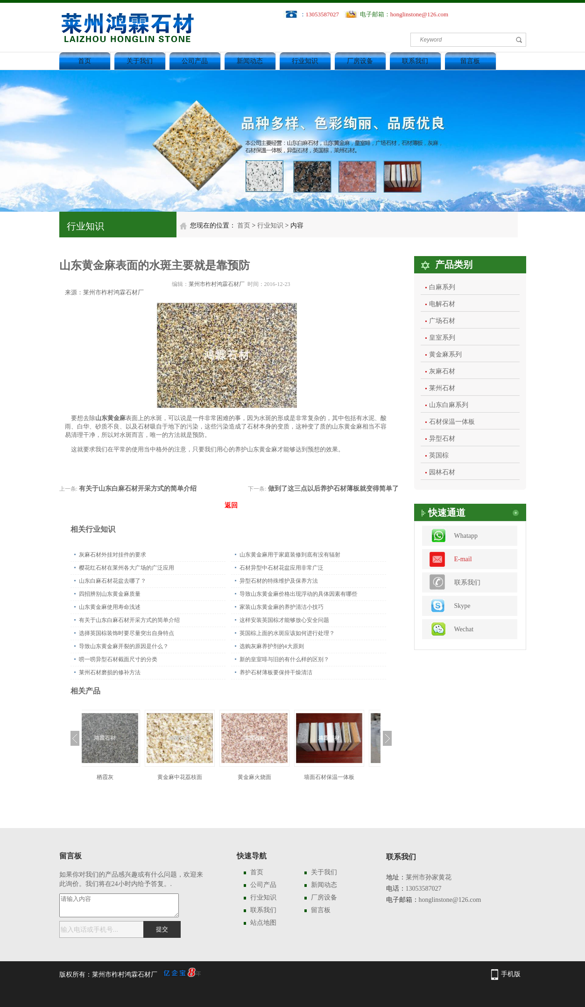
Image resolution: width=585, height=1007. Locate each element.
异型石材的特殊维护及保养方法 (279, 581)
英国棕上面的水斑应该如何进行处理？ (287, 633)
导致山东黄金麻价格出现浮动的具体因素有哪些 (298, 594)
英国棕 (439, 455)
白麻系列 (442, 287)
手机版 (511, 974)
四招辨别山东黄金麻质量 (110, 594)
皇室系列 (442, 337)
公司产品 (195, 60)
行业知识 (305, 60)
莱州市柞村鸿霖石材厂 (217, 284)
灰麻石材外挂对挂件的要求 (112, 554)
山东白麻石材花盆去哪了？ (112, 581)
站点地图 (263, 922)
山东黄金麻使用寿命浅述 (110, 607)
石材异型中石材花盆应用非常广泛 (282, 567)
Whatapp (466, 535)
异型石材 (442, 438)
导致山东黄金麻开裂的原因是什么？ (124, 646)
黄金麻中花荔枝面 (193, 777)
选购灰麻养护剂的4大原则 (272, 646)
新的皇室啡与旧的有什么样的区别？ (284, 659)
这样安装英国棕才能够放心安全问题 (284, 620)
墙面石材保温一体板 (343, 777)
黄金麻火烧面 (268, 777)
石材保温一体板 (452, 421)
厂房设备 (360, 60)
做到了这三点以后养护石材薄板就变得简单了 (333, 488)
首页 (84, 60)
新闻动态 (250, 60)
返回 (231, 505)
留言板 (470, 60)
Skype (462, 605)
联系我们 (415, 60)
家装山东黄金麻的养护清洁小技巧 (282, 607)
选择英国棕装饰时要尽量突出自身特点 (126, 633)
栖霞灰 (119, 777)
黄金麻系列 (445, 354)
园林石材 (442, 472)
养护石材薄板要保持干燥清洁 (276, 672)
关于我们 (140, 60)
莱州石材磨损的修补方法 (110, 672)
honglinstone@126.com (419, 14)
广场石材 (442, 320)
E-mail (463, 559)
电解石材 (442, 303)
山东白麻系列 (448, 404)
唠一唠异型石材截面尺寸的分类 (118, 659)
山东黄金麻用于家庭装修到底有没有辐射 (290, 554)
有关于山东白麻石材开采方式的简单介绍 (138, 488)
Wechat (464, 629)
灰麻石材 (442, 371)
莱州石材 (442, 388)
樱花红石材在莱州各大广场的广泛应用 (126, 567)
